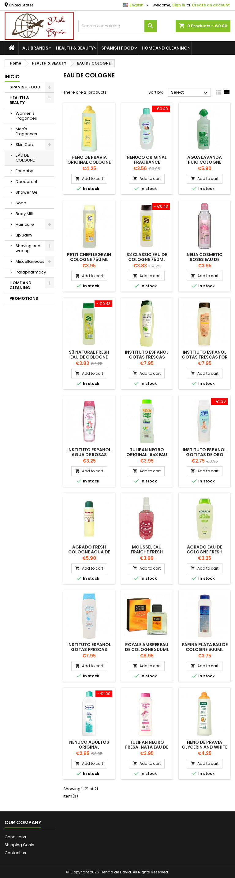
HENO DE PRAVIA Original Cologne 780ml (89, 162)
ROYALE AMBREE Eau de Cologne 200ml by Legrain (147, 649)
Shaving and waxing (28, 248)
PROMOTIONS (23, 298)
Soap (21, 203)
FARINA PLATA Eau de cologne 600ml (205, 647)
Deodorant (26, 181)
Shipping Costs (19, 845)
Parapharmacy (31, 272)
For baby (24, 171)
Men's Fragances (26, 131)
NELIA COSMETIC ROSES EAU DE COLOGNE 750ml (204, 259)
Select (190, 92)
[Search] (117, 26)
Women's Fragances (26, 115)
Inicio (12, 76)
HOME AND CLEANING (165, 48)
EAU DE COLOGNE (25, 157)
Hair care (25, 224)
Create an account (211, 5)
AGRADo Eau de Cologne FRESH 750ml (204, 552)
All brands (35, 48)
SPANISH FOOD (117, 48)
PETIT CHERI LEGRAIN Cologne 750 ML (89, 256)
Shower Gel (27, 192)
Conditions (15, 837)
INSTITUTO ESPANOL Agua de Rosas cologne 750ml (89, 455)
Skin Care (25, 144)
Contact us (15, 853)
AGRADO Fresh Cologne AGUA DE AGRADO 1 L (89, 552)
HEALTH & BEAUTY (75, 48)
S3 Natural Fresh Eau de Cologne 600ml (89, 357)
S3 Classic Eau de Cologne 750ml (146, 256)
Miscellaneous (30, 261)
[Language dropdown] (136, 5)
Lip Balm (24, 235)
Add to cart (89, 178)
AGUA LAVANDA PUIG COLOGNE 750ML (204, 162)
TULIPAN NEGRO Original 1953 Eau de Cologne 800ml (147, 455)
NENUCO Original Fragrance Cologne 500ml (147, 162)
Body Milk (25, 214)
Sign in (178, 5)
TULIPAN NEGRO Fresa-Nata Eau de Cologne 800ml (146, 747)
